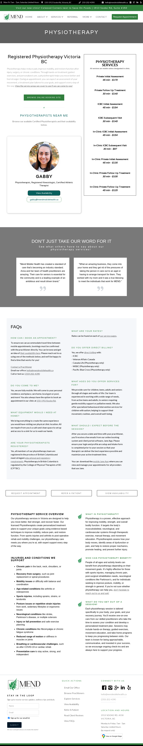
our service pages (108, 338)
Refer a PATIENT (71, 495)
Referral (72, 16)
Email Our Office (72, 689)
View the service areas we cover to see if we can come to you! (44, 86)
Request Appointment (125, 16)
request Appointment (25, 495)
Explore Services (72, 700)
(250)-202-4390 (108, 701)
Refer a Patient (71, 710)
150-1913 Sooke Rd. (46, 403)
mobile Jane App (101, 463)
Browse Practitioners (74, 694)
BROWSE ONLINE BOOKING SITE (44, 97)
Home (28, 16)
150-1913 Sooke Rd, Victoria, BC (57, 2)
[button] (42, 17)
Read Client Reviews (73, 715)
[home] (13, 16)
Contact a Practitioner (21, 369)
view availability (117, 495)
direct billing (90, 354)
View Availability (71, 705)
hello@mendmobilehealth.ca (116, 2)
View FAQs (69, 721)
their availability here (30, 355)
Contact (101, 16)
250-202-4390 (88, 2)
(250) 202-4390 (32, 376)
